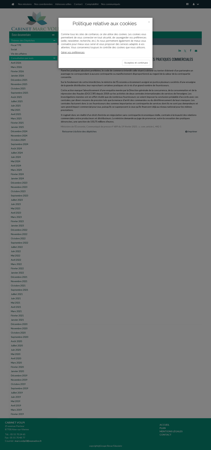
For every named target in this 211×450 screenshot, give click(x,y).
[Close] (149, 22)
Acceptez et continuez (136, 62)
